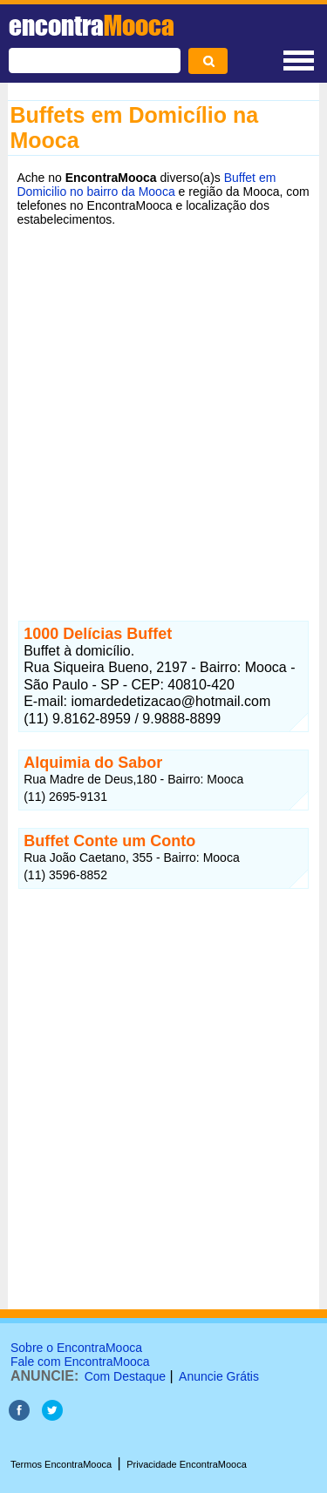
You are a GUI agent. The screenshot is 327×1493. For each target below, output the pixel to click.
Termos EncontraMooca (61, 1464)
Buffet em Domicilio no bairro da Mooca (146, 184)
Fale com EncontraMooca (80, 1362)
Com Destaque (125, 1376)
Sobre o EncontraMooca (76, 1348)
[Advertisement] (163, 410)
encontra (91, 25)
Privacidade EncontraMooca (186, 1464)
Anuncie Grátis (219, 1376)
